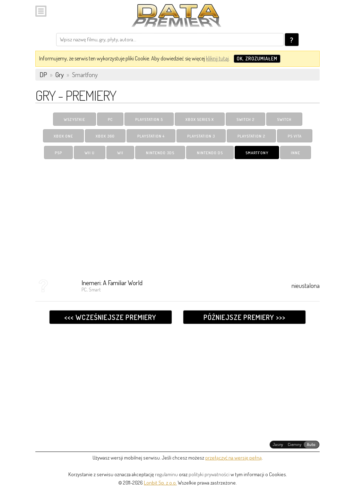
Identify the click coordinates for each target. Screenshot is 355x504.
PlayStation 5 (149, 119)
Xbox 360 (105, 136)
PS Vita (295, 136)
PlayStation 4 (151, 136)
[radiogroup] (294, 444)
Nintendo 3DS (160, 152)
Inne (295, 152)
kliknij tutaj (217, 58)
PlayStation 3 (201, 136)
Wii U (90, 152)
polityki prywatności (209, 474)
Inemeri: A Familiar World (111, 283)
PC (110, 119)
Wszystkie (74, 119)
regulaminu (166, 474)
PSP (58, 152)
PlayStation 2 (251, 136)
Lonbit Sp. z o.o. (160, 482)
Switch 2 (245, 119)
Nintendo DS (210, 152)
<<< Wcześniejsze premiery (110, 317)
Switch (284, 119)
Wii (120, 152)
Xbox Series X (199, 119)
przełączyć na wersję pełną (233, 457)
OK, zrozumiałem (257, 58)
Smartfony (256, 152)
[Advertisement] (177, 216)
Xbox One (63, 136)
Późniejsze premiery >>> (244, 317)
